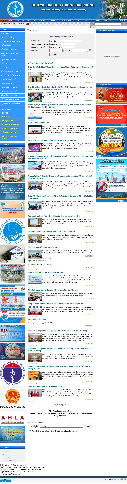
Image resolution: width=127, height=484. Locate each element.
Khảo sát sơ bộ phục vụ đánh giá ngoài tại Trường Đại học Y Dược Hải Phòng (57, 331)
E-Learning (6, 451)
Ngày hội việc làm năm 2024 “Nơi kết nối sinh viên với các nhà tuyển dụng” (56, 304)
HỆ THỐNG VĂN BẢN (13, 95)
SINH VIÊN (13, 117)
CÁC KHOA (13, 67)
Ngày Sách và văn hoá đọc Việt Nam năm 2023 (46, 386)
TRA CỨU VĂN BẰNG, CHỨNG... (13, 137)
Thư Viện (5, 457)
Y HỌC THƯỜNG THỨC (9, 91)
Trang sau (62, 405)
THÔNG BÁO (13, 45)
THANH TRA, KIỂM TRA (10, 129)
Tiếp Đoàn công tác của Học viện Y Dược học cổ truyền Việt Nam (53, 290)
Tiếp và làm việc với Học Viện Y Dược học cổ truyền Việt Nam (51, 232)
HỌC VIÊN (13, 113)
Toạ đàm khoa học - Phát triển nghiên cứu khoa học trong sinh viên (54, 216)
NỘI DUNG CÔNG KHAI (9, 71)
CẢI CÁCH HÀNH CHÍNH (10, 99)
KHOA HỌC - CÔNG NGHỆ (13, 75)
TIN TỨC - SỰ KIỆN (13, 38)
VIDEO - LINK (13, 109)
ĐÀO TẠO (13, 64)
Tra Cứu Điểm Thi (8, 460)
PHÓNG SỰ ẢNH (105, 85)
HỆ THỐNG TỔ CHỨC (13, 49)
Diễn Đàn (5, 454)
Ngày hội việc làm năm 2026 (38, 123)
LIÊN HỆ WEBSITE (8, 121)
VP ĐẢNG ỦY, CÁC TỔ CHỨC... (13, 54)
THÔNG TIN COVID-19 (9, 132)
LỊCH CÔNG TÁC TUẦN (37, 261)
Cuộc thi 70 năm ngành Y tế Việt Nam (45, 272)
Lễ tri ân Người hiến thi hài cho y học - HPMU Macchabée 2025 (52, 140)
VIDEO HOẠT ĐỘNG (106, 31)
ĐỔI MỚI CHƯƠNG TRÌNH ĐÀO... (10, 104)
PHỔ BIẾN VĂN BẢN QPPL (11, 125)
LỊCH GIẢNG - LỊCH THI (13, 87)
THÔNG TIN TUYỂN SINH (13, 42)
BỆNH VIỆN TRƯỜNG (13, 60)
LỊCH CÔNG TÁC (13, 83)
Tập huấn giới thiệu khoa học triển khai (43, 247)
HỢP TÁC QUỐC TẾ (13, 79)
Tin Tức (34, 31)
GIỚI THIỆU (13, 34)
